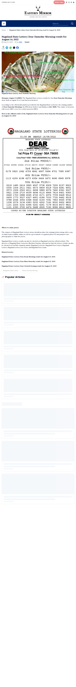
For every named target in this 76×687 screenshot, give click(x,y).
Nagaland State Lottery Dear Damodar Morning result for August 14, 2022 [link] (34, 30)
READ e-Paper (59, 2)
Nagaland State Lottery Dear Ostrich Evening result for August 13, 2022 (29, 266)
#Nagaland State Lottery (10, 270)
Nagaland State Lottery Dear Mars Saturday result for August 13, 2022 (28, 261)
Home (4, 30)
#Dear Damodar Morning (30, 270)
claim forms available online (13, 234)
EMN (20, 42)
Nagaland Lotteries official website (53, 241)
